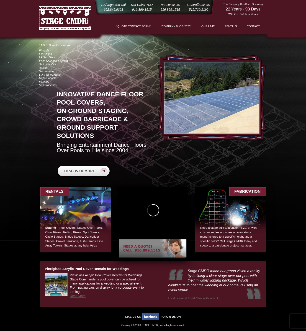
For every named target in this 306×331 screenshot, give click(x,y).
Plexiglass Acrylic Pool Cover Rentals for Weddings (87, 269)
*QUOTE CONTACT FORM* (133, 26)
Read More (78, 296)
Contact (253, 26)
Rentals (230, 26)
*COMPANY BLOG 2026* (176, 26)
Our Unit (208, 26)
